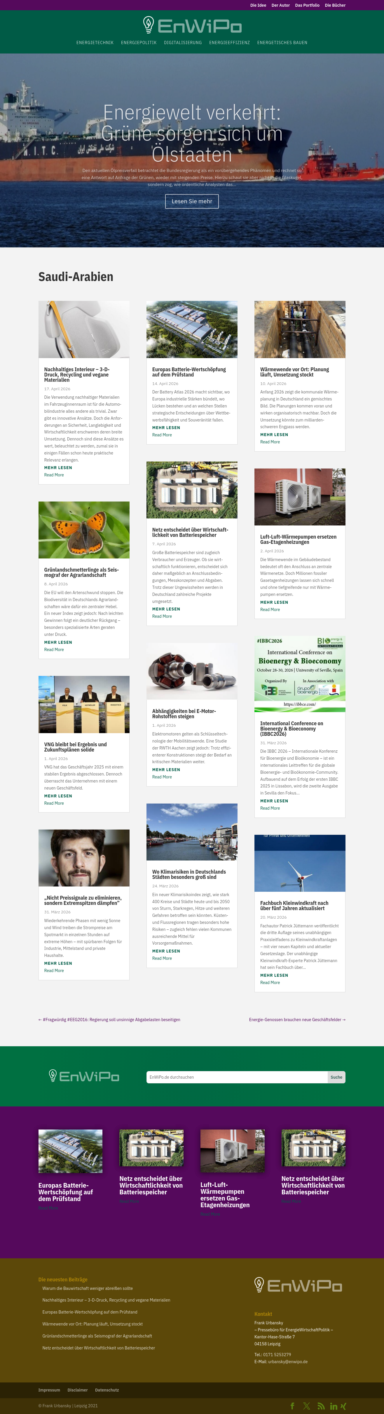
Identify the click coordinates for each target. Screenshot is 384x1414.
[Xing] (344, 1406)
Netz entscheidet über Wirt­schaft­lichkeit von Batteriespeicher (190, 532)
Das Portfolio (307, 5)
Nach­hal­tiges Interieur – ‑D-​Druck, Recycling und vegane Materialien (77, 374)
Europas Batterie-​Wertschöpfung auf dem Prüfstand (189, 372)
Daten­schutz (107, 1390)
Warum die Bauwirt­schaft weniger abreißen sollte (88, 1288)
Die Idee (258, 5)
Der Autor (281, 5)
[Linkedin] (334, 1406)
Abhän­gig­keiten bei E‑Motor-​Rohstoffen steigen (184, 714)
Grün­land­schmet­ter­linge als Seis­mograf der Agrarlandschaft (81, 572)
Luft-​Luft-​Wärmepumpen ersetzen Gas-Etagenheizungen (298, 539)
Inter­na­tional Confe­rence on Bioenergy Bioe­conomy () (291, 728)
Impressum (49, 1390)
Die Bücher (335, 5)
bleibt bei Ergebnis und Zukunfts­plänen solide (75, 747)
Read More (54, 475)
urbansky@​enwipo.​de (288, 1361)
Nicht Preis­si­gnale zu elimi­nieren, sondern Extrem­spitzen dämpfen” (83, 900)
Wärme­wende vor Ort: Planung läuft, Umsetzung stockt (294, 372)
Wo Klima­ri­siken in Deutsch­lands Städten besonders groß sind (189, 874)
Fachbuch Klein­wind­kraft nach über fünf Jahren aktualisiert (294, 906)
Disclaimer (77, 1390)
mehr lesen (58, 467)
